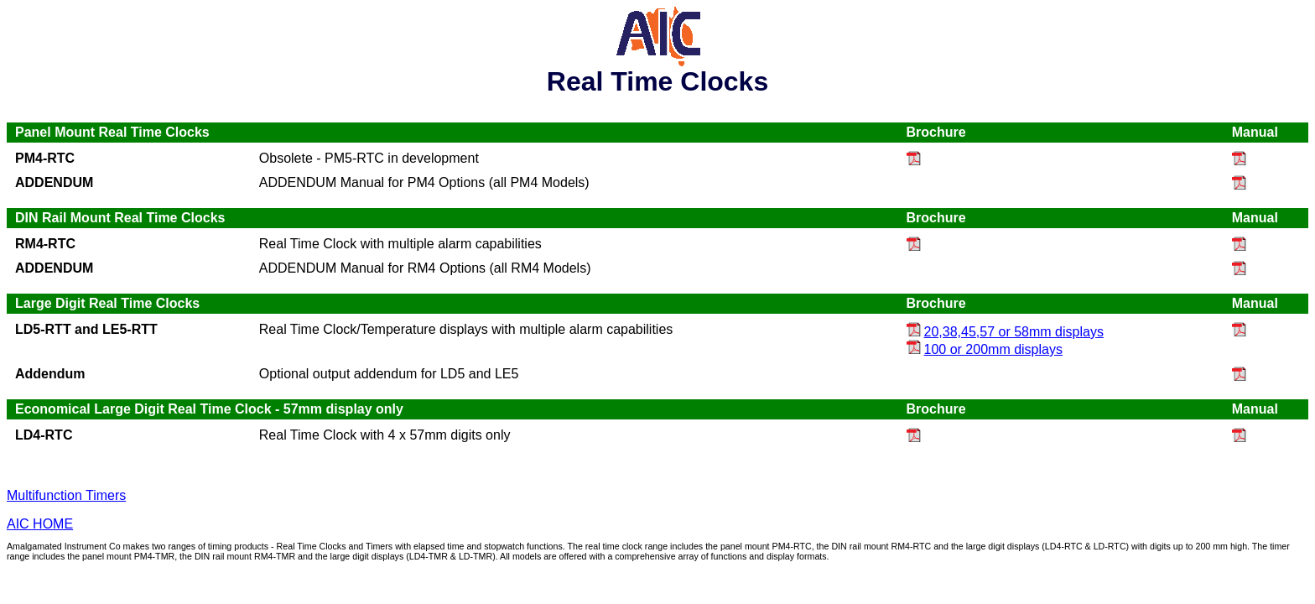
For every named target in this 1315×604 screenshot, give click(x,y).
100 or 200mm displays (985, 349)
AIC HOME (40, 524)
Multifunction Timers (66, 495)
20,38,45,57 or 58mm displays (1005, 332)
